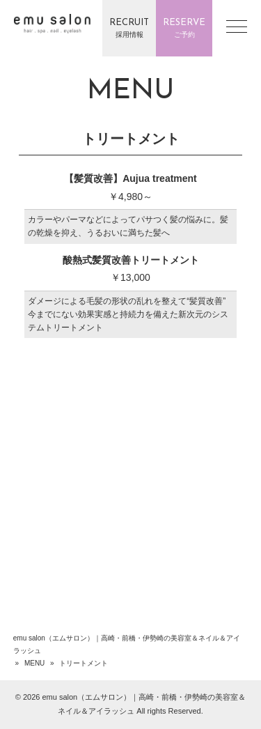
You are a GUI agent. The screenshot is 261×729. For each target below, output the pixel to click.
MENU (34, 663)
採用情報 (129, 27)
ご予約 (184, 27)
